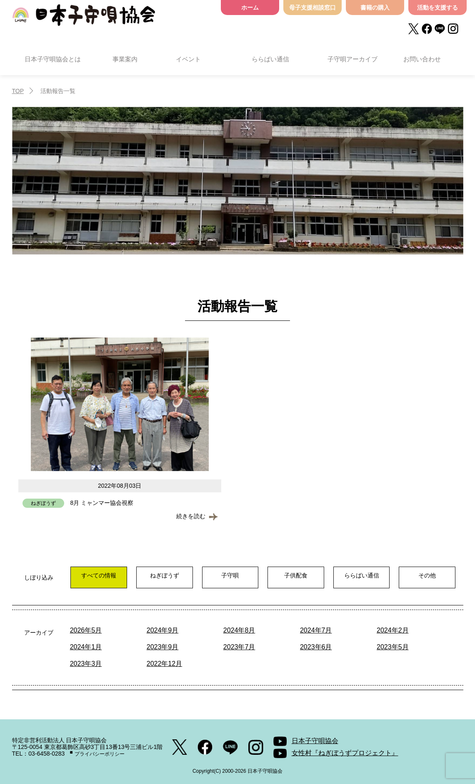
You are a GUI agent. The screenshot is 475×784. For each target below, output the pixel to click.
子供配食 (290, 575)
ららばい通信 (270, 59)
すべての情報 (97, 575)
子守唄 (226, 575)
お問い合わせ (422, 59)
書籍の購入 (375, 7)
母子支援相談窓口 (312, 7)
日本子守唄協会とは (53, 59)
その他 (418, 575)
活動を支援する (437, 7)
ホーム (250, 7)
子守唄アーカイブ (353, 59)
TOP (18, 91)
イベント (188, 59)
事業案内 (125, 59)
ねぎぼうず (162, 575)
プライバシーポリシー (100, 754)
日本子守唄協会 (83, 17)
